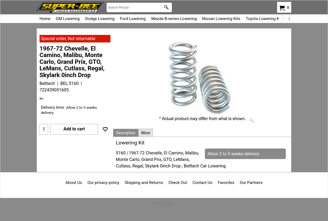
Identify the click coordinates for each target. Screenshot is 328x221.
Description (125, 133)
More (145, 133)
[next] (288, 18)
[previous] (283, 18)
